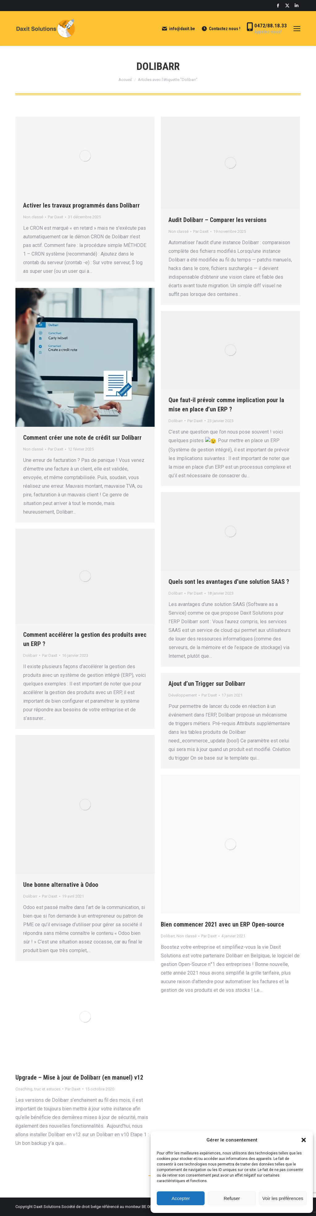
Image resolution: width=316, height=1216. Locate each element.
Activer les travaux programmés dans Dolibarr (81, 205)
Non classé (33, 217)
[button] (304, 1140)
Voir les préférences (282, 1198)
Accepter (181, 1198)
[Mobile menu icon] (297, 28)
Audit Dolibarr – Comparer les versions (217, 220)
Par (55, 217)
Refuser (232, 1198)
